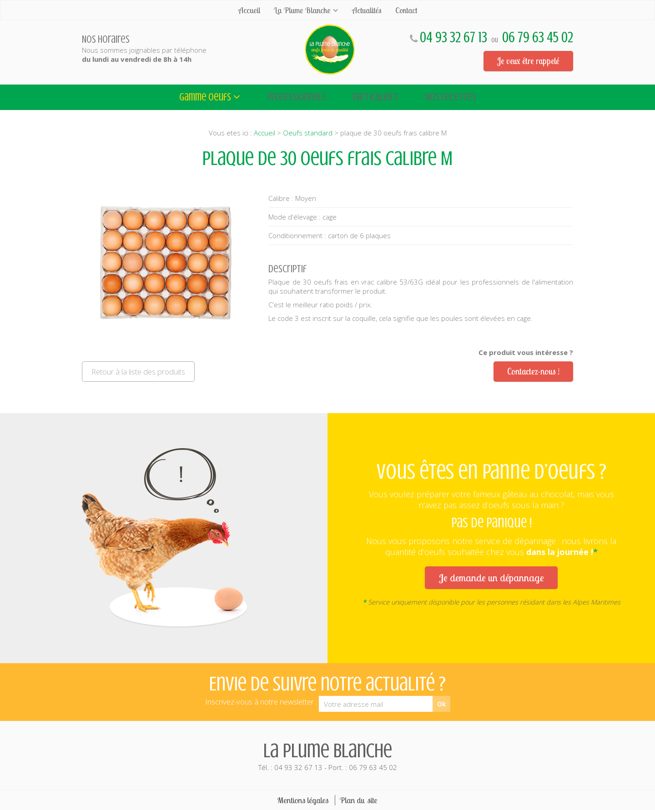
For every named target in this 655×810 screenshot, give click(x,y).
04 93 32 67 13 (453, 37)
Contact (406, 10)
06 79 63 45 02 (537, 37)
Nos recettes (450, 97)
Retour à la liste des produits (138, 371)
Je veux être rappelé (528, 60)
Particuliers (375, 97)
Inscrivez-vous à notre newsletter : (261, 701)
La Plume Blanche (302, 10)
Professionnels (296, 97)
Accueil (249, 10)
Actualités (367, 10)
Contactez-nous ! (533, 371)
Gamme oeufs (205, 97)
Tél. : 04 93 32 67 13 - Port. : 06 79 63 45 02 (327, 755)
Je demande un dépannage (491, 577)
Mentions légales (302, 800)
